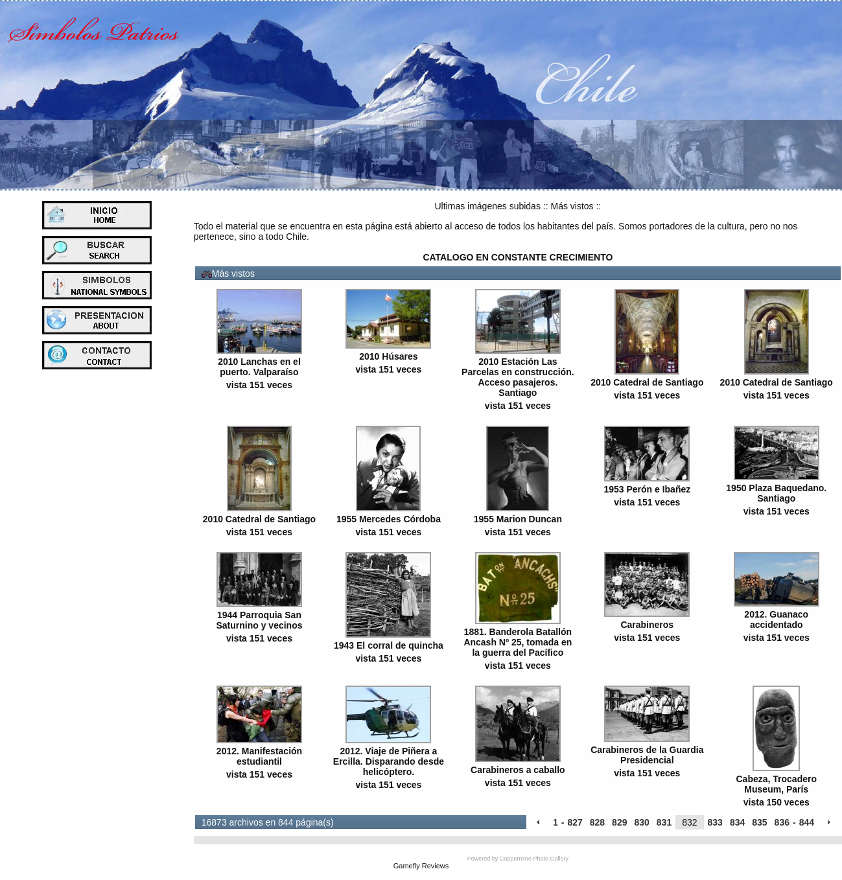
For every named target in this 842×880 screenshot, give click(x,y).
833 (715, 822)
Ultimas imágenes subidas (488, 206)
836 (782, 822)
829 (619, 822)
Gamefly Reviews (421, 866)
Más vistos (571, 206)
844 (806, 822)
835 (759, 822)
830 (641, 822)
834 (737, 822)
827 (574, 822)
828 (597, 822)
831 (664, 822)
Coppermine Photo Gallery (534, 858)
